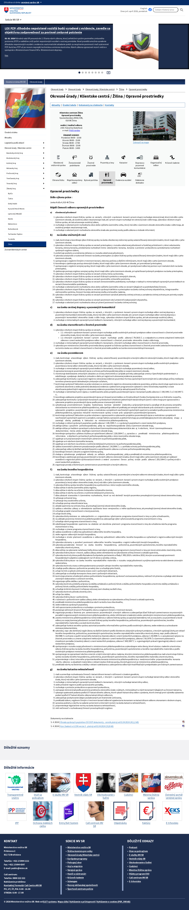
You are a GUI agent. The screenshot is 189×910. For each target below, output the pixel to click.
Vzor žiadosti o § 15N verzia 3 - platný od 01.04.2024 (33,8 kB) (86, 726)
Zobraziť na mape (154, 127)
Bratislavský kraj (13, 158)
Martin (10, 219)
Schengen (72, 881)
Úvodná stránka (11, 132)
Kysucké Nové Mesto (16, 209)
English (143, 8)
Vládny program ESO (139, 873)
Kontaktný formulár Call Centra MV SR (23, 885)
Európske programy (77, 858)
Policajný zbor (74, 862)
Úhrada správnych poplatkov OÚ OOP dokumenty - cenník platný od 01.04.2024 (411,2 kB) (99, 722)
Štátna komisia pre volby (79, 851)
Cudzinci (133, 866)
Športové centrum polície (80, 888)
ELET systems (50, 901)
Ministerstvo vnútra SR (79, 847)
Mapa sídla (63, 901)
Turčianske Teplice (15, 234)
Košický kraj (11, 163)
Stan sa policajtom (138, 851)
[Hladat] (181, 10)
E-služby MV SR (136, 855)
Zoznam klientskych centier (16, 249)
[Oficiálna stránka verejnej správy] (31, 2)
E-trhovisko (135, 881)
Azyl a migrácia (74, 866)
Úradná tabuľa (69, 105)
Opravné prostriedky (138, 89)
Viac (6, 55)
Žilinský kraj (11, 188)
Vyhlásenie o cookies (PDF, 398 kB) (113, 901)
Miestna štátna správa (140, 870)
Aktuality (8, 137)
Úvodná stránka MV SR (16, 82)
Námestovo (12, 224)
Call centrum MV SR (138, 877)
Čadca (10, 198)
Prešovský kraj (12, 173)
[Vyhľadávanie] (165, 9)
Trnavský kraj (12, 183)
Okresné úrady (36, 82)
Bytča (10, 193)
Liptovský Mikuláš (15, 214)
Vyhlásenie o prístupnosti (82, 901)
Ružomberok (13, 229)
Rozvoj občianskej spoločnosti (82, 885)
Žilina (10, 244)
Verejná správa (74, 870)
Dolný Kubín (12, 203)
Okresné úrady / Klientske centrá (18, 148)
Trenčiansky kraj (13, 178)
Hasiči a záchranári (76, 873)
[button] (14, 19)
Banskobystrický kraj (15, 153)
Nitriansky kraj (12, 168)
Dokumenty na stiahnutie (91, 105)
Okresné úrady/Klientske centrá (83, 855)
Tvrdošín (11, 239)
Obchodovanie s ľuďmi (140, 862)
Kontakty (109, 105)
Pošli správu (74, 130)
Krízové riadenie (75, 877)
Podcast (133, 847)
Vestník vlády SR (137, 858)
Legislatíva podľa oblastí (14, 143)
